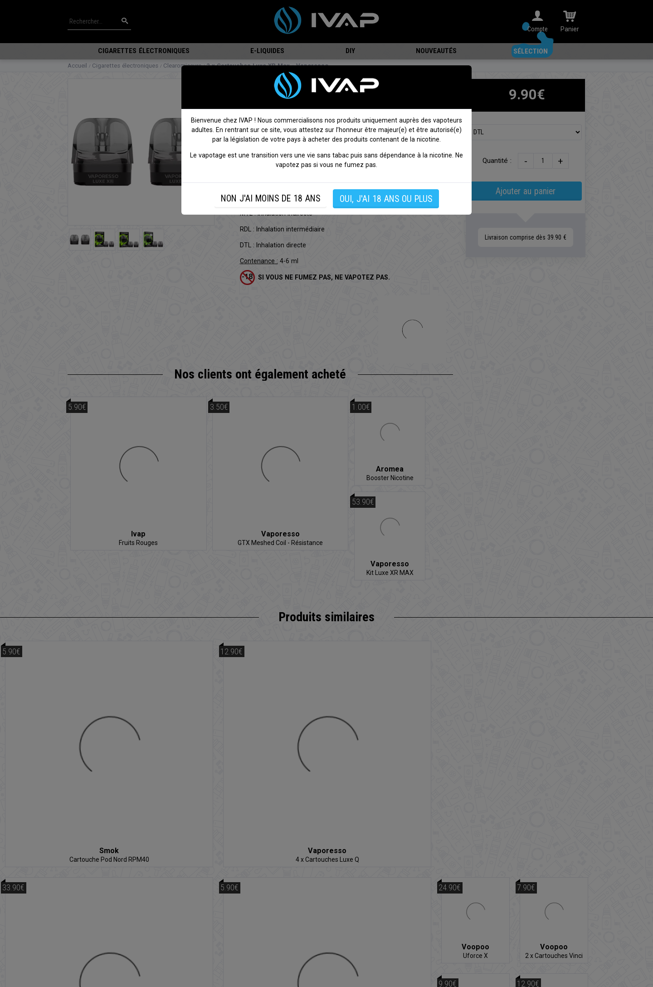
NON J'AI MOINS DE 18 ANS (270, 198)
